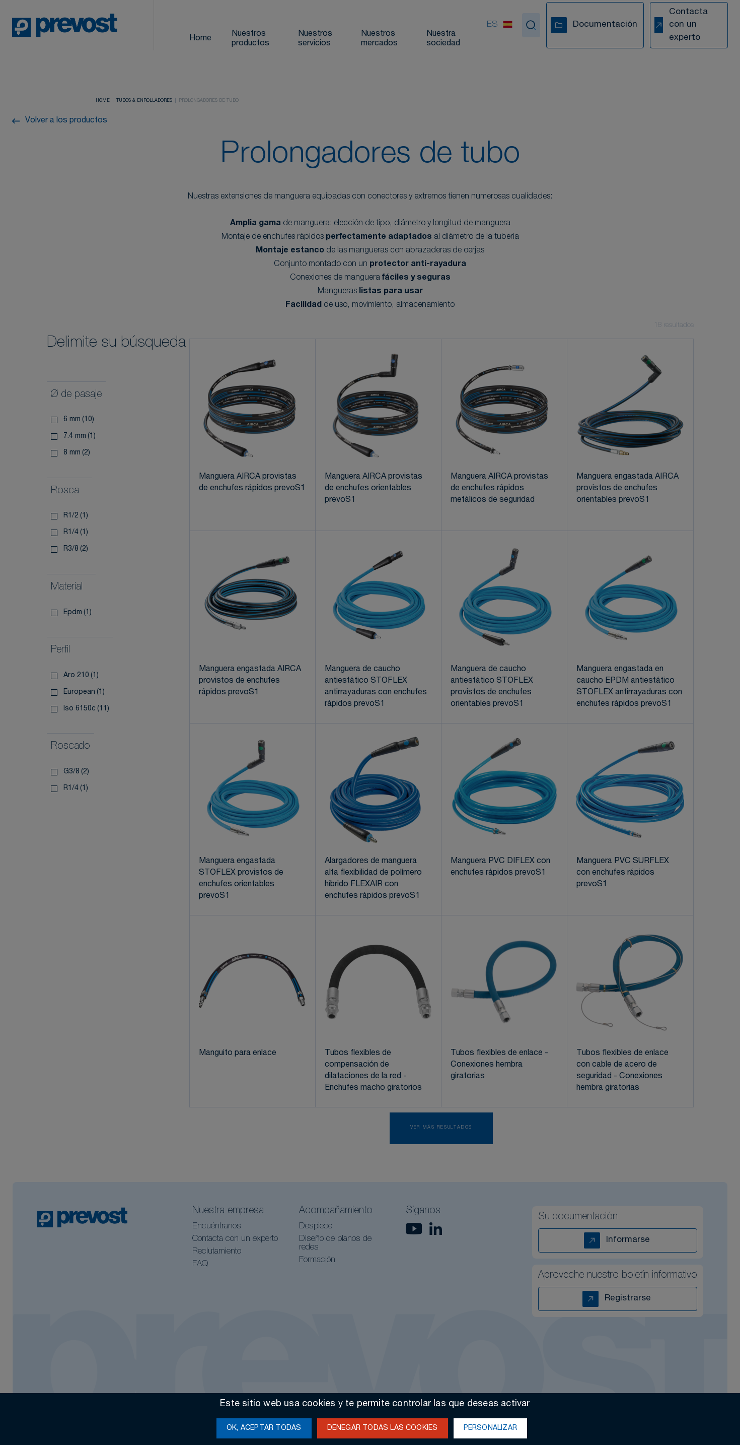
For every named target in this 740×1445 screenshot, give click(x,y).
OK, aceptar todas (264, 1428)
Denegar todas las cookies (382, 1428)
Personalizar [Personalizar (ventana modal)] (490, 1428)
